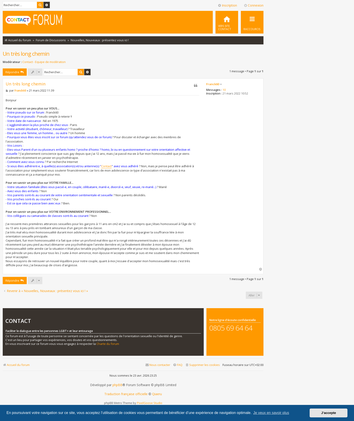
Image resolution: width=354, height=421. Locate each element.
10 (224, 90)
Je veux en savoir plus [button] (271, 413)
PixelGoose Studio (149, 403)
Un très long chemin (26, 53)
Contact (106, 166)
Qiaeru (157, 394)
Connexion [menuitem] (253, 5)
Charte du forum (107, 344)
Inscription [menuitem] (227, 5)
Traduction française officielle (126, 394)
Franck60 (212, 84)
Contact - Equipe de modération (44, 62)
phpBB (117, 385)
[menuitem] (226, 22)
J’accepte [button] (328, 413)
